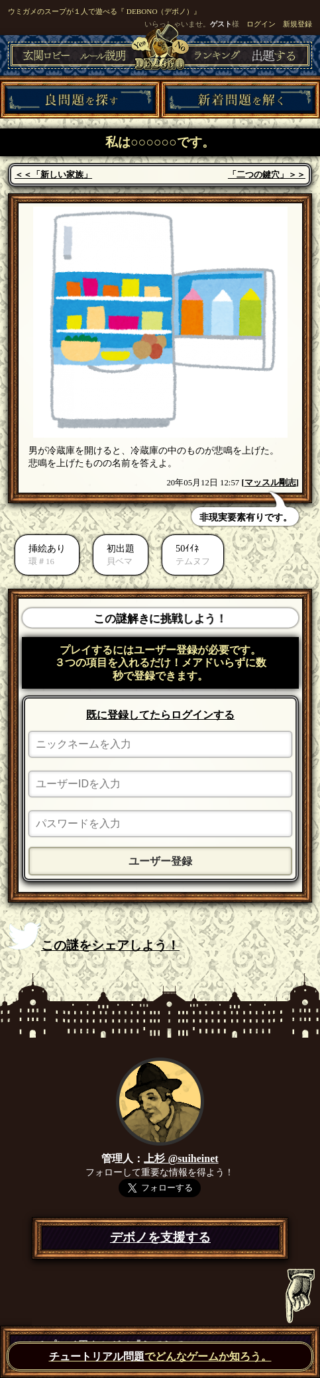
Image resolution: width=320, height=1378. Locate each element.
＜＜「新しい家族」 (53, 174)
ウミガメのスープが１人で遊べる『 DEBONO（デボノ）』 (104, 11)
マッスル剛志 (270, 482)
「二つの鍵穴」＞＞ (266, 174)
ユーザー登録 (160, 861)
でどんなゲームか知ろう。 (160, 1356)
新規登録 (297, 24)
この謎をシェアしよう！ (94, 937)
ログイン (261, 24)
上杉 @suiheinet (181, 1158)
